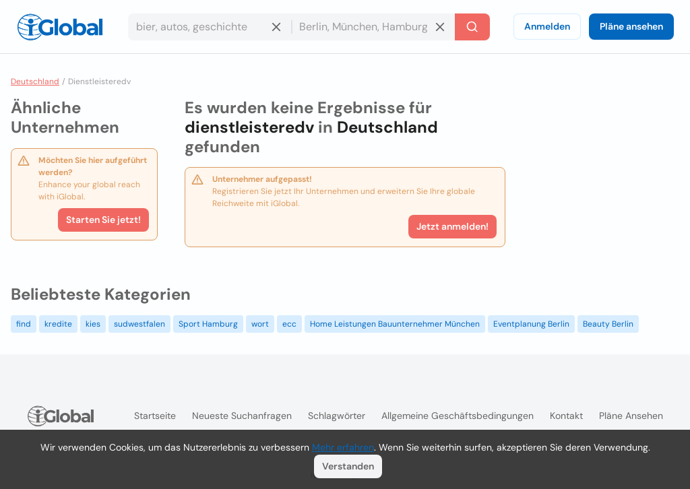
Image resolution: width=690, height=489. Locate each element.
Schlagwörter (336, 416)
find (23, 324)
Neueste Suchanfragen (242, 416)
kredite (58, 324)
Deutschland (35, 81)
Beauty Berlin (608, 324)
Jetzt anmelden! (452, 226)
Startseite (155, 416)
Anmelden (547, 26)
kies (93, 324)
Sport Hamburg (208, 324)
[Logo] (60, 26)
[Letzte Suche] (472, 26)
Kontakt (566, 416)
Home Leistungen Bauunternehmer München (395, 324)
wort (260, 324)
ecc (289, 324)
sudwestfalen (139, 324)
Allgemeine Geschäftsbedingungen (457, 416)
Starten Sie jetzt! (103, 220)
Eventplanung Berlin (531, 324)
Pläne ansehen (631, 26)
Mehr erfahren (343, 447)
